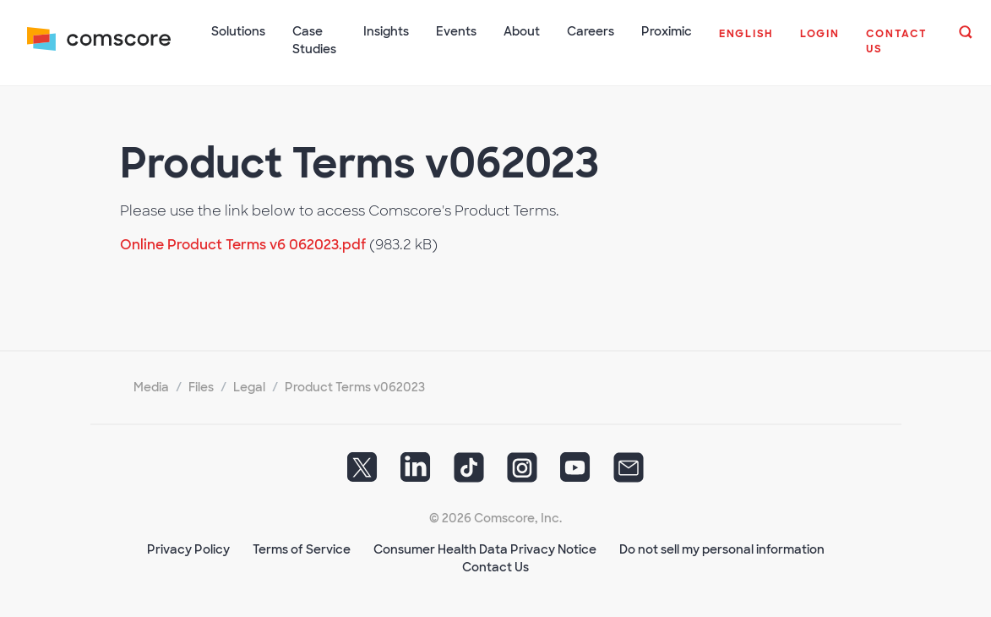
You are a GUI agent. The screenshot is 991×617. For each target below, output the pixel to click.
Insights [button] (386, 31)
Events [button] (456, 31)
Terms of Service (302, 549)
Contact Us (495, 567)
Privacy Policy (188, 549)
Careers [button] (590, 31)
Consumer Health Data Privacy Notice (484, 549)
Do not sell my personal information (722, 549)
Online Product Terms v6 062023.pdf (243, 245)
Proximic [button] (666, 31)
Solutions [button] (238, 31)
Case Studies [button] (314, 40)
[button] (746, 42)
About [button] (522, 31)
